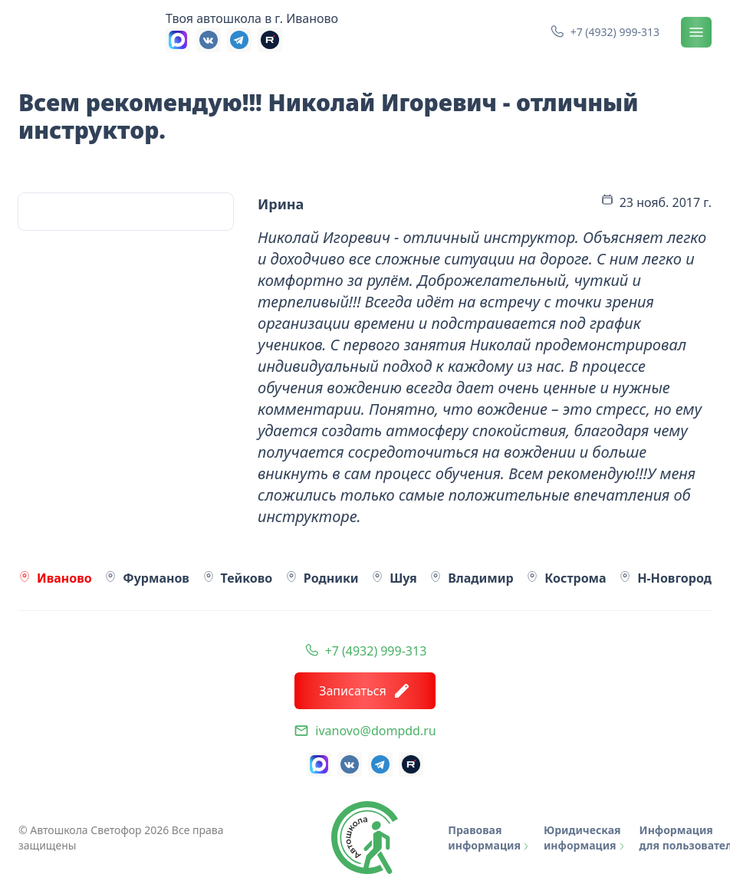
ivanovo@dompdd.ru (375, 730)
